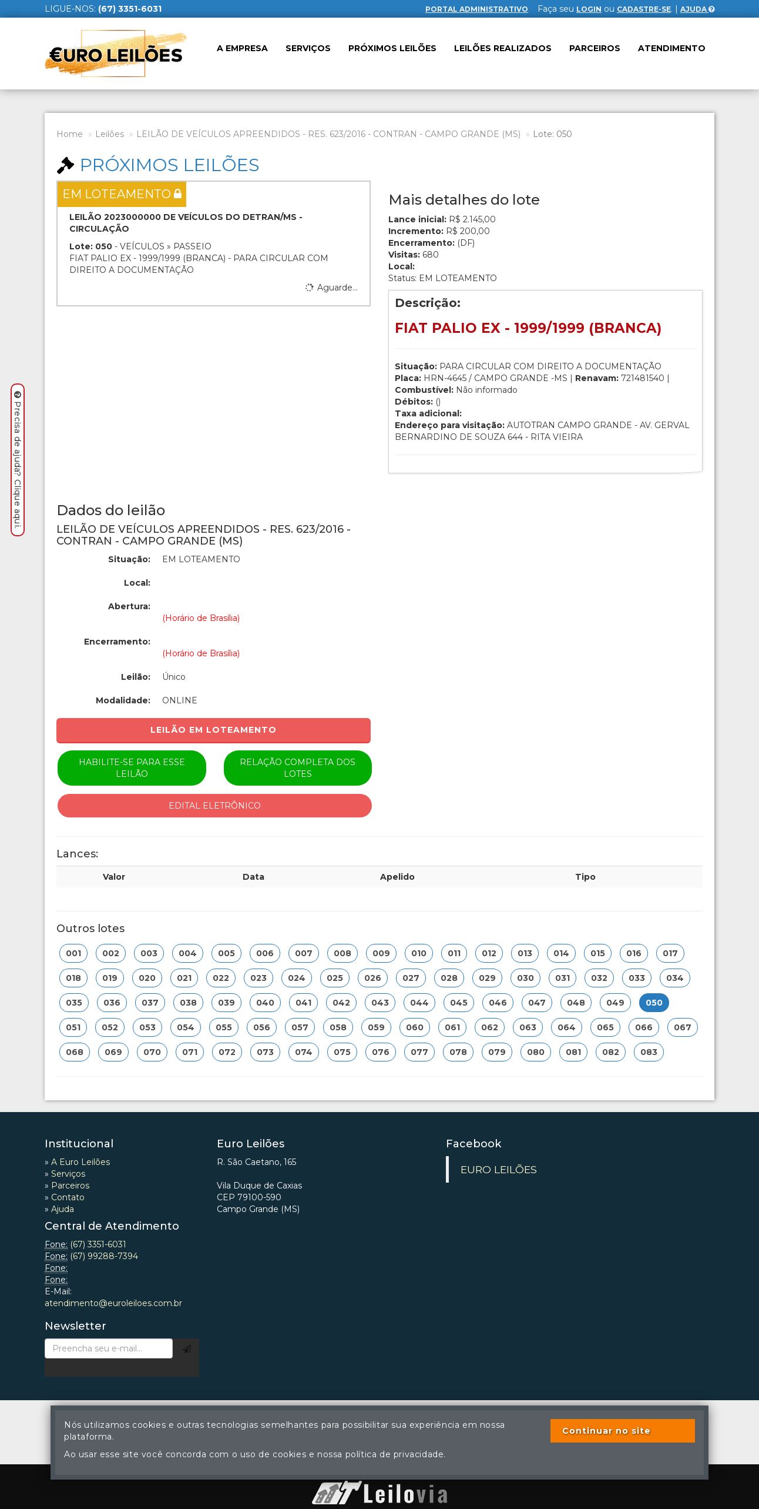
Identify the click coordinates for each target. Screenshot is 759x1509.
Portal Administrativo (476, 9)
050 (654, 1002)
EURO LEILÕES (499, 1169)
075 (342, 1052)
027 (410, 978)
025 (335, 978)
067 (682, 1027)
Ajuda (697, 9)
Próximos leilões (392, 48)
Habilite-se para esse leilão (132, 768)
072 (227, 1052)
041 (303, 1002)
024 (296, 978)
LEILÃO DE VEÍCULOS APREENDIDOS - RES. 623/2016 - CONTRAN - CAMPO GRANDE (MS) (328, 134)
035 (74, 1002)
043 (380, 1002)
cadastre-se (644, 9)
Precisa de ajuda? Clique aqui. (17, 460)
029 (487, 978)
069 (113, 1052)
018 (73, 978)
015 (597, 953)
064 (567, 1027)
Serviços (308, 48)
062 (489, 1027)
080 (536, 1052)
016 (634, 953)
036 (111, 1002)
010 (418, 953)
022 (221, 978)
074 (304, 1052)
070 (152, 1052)
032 (599, 978)
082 (610, 1052)
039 (226, 1002)
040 (265, 1002)
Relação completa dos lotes (297, 768)
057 (299, 1027)
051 (73, 1027)
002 (110, 953)
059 (376, 1027)
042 (341, 1002)
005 (226, 953)
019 (109, 978)
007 (304, 953)
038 (188, 1002)
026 (372, 978)
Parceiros (594, 48)
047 (537, 1002)
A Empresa (242, 48)
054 (185, 1027)
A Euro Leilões (80, 1162)
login (589, 9)
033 (637, 978)
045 (459, 1002)
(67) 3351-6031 (98, 1244)
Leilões (109, 134)
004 (188, 953)
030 (525, 978)
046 (498, 1002)
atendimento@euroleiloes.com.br (113, 1303)
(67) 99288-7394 (104, 1256)
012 (489, 953)
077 (419, 1052)
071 (189, 1052)
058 (338, 1027)
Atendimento (672, 48)
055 (224, 1027)
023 (258, 978)
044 (419, 1002)
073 (265, 1052)
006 (265, 953)
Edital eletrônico (215, 805)
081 (573, 1052)
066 (644, 1027)
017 (670, 953)
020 (147, 978)
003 (148, 953)
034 (675, 978)
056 (261, 1027)
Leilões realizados (503, 48)
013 (525, 953)
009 (381, 953)
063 (527, 1027)
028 (449, 978)
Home (69, 134)
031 (562, 978)
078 (458, 1052)
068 (74, 1052)
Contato (68, 1197)
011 (454, 953)
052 (110, 1027)
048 (576, 1002)
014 (561, 953)
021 (184, 978)
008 (342, 953)
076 (380, 1052)
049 (615, 1002)
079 (497, 1052)
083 (648, 1052)
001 (73, 953)
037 (150, 1002)
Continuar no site (606, 1430)
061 (452, 1027)
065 (605, 1027)
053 (147, 1027)
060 (415, 1027)
